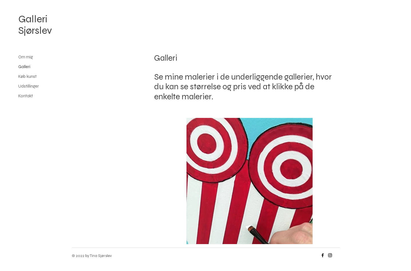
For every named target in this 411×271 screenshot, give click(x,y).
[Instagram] (330, 255)
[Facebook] (322, 255)
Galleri (24, 66)
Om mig (25, 57)
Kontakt (25, 95)
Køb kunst (27, 76)
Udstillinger (28, 86)
